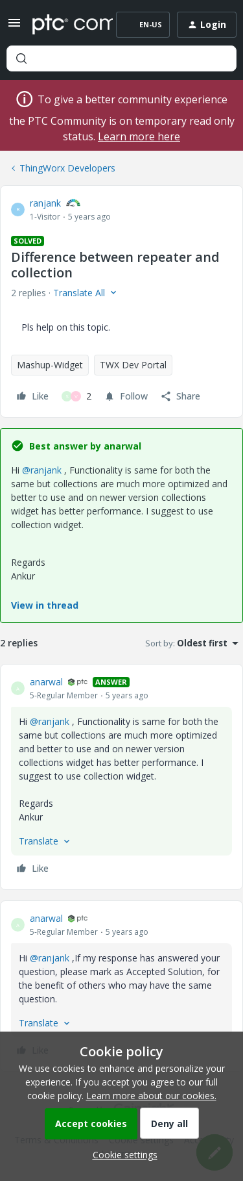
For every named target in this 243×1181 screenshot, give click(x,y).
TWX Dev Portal (133, 365)
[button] (14, 27)
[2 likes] (76, 396)
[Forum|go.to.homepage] (63, 24)
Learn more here (139, 136)
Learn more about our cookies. (151, 1095)
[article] (121, 777)
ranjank (45, 203)
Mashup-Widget (50, 365)
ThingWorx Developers (67, 168)
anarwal (46, 682)
